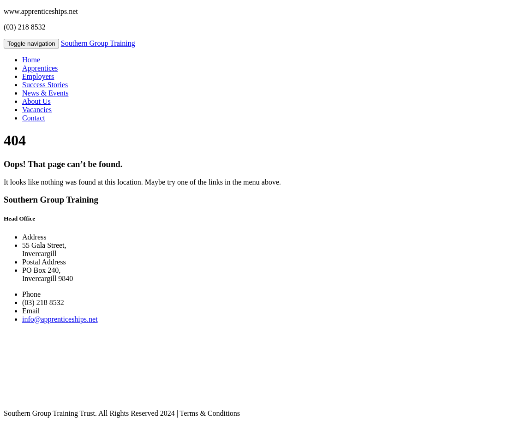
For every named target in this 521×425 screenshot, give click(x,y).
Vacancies (37, 110)
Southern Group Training (98, 43)
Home (31, 60)
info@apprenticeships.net (60, 319)
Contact (33, 118)
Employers (38, 76)
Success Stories (45, 85)
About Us (36, 101)
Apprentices (40, 68)
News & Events (45, 93)
